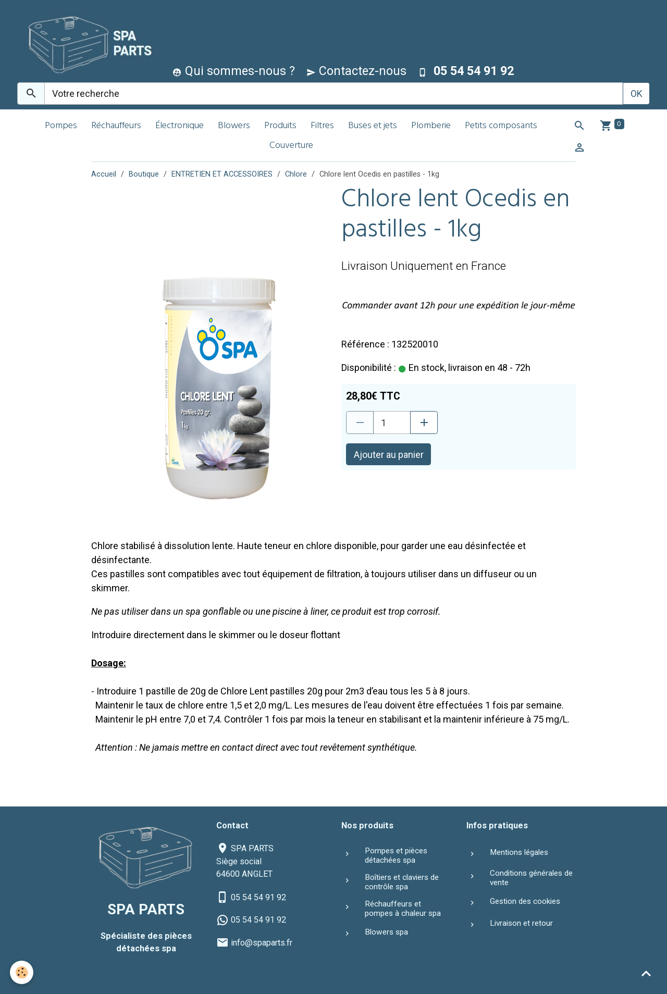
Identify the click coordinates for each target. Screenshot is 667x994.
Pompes (61, 126)
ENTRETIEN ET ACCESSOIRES (222, 174)
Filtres (322, 126)
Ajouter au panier (389, 454)
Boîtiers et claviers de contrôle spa (402, 882)
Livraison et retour (521, 923)
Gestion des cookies (525, 901)
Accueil (103, 174)
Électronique (179, 126)
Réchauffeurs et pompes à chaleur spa (403, 908)
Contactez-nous (356, 71)
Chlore (296, 174)
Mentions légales (519, 852)
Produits (280, 126)
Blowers (234, 126)
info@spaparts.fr (261, 943)
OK (637, 93)
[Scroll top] (646, 973)
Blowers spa (386, 932)
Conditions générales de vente (531, 877)
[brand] (86, 43)
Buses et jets (372, 126)
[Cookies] (22, 972)
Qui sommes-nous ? (233, 71)
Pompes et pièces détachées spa (396, 855)
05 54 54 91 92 (258, 897)
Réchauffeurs (116, 126)
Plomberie (431, 126)
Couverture (291, 146)
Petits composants (501, 126)
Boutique (144, 174)
